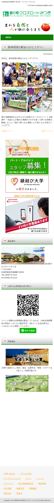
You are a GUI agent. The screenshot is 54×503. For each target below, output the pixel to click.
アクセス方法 (26, 474)
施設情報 (42, 483)
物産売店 (20, 488)
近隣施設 (33, 488)
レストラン (8, 483)
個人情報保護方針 (25, 483)
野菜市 (19, 493)
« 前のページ (6, 131)
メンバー (40, 478)
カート (29, 478)
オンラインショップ (12, 478)
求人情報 (7, 488)
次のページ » (47, 131)
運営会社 (7, 493)
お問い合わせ (9, 474)
